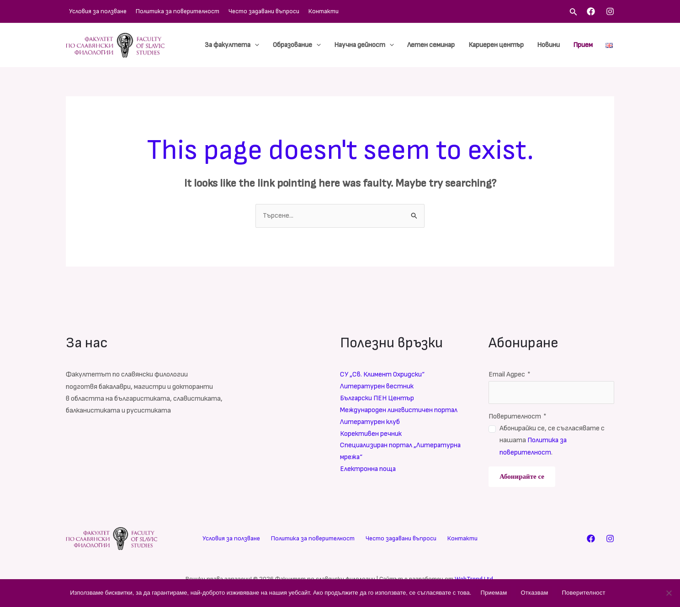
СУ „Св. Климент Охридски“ (383, 375)
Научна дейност (375, 45)
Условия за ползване (94, 11)
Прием (584, 45)
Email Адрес (510, 375)
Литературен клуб (370, 423)
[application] (270, 45)
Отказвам (534, 592)
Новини (552, 45)
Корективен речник (371, 435)
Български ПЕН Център (378, 399)
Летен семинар (439, 45)
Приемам (493, 592)
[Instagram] (610, 11)
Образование (310, 45)
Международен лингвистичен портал (399, 411)
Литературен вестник (377, 386)
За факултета (248, 45)
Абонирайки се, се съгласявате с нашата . (552, 440)
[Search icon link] (573, 13)
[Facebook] (591, 11)
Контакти (307, 11)
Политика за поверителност (170, 11)
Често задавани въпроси (251, 11)
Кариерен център (502, 45)
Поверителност (518, 416)
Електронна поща (368, 471)
